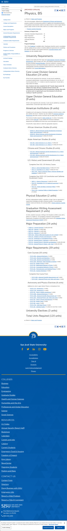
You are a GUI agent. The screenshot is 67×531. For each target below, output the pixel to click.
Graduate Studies (8, 395)
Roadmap (32, 46)
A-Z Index (5, 424)
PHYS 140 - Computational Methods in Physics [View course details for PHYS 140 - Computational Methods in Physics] (41, 267)
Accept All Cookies (48, 527)
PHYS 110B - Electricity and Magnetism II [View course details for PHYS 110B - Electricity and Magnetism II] (40, 259)
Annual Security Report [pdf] (13, 428)
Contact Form (6, 480)
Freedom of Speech (9, 455)
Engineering (6, 391)
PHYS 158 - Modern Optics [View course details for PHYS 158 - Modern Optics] (36, 301)
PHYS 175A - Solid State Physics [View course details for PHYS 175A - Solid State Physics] (38, 305)
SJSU (6, 1)
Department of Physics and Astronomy (52, 21)
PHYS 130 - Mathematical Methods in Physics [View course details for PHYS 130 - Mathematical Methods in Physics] (41, 265)
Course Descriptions (8, 26)
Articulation (6, 61)
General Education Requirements (11, 33)
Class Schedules (7, 64)
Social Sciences (7, 414)
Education (5, 387)
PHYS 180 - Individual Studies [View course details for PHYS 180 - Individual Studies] (37, 307)
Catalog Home (6, 19)
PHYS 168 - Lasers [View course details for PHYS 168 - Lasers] (35, 303)
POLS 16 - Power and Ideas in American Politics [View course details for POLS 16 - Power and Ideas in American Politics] (43, 186)
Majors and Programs (8, 29)
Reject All (59, 527)
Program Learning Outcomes (34, 29)
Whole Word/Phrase (7, 12)
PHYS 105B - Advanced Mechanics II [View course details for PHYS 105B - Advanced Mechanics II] (39, 294)
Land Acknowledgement (33, 368)
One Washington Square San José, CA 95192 (11, 512)
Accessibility (33, 355)
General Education (40, 63)
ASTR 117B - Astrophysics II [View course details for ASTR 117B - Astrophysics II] (37, 290)
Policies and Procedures (9, 47)
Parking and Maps (8, 471)
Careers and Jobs (8, 439)
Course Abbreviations (40, 68)
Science (4, 411)
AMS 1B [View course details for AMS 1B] (49, 118)
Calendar (5, 44)
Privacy (33, 371)
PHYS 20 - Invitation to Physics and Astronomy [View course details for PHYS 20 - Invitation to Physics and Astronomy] (40, 236)
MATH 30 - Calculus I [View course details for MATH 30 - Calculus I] (33, 229)
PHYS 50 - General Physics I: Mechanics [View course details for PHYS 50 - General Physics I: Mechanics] (38, 240)
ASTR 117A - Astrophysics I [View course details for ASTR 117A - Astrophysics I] (37, 288)
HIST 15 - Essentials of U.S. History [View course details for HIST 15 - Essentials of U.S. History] (40, 169)
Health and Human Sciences (12, 399)
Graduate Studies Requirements (11, 40)
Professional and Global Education (15, 407)
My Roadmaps (7, 74)
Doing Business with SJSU (11, 488)
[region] (33, 525)
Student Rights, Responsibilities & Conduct (11, 54)
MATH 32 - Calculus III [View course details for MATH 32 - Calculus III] (34, 233)
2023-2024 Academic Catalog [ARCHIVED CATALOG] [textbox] (46, 6)
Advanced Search (5, 14)
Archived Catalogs (7, 58)
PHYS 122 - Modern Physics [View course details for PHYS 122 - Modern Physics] (37, 263)
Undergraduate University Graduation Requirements (9, 37)
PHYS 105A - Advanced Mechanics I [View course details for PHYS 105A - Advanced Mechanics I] (39, 256)
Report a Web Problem (10, 496)
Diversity (33, 365)
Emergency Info (7, 492)
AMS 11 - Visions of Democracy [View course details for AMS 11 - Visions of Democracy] (39, 181)
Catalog (4, 443)
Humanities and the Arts (11, 403)
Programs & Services (8, 50)
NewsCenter (6, 463)
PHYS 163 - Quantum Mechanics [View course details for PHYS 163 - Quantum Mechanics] (38, 270)
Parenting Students (9, 467)
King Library (6, 459)
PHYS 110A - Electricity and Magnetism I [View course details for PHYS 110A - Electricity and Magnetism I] (40, 258)
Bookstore (5, 432)
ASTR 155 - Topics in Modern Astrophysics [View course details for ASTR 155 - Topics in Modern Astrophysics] (40, 292)
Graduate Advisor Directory (10, 68)
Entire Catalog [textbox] (5, 8)
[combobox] (49, 7)
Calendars (5, 436)
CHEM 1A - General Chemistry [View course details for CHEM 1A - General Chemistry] (36, 227)
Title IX (33, 361)
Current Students (8, 447)
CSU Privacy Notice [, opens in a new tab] (53, 524)
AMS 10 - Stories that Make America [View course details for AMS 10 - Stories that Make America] (41, 167)
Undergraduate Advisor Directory (11, 71)
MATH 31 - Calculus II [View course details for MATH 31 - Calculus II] (33, 231)
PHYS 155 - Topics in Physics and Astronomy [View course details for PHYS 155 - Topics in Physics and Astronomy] (41, 299)
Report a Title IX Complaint (12, 500)
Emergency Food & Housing (12, 451)
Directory (5, 484)
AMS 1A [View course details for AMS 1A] (45, 118)
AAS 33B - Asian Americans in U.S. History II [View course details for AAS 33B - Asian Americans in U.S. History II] (41, 144)
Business (4, 383)
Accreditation (33, 358)
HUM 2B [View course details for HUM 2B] (36, 119)
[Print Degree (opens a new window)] (55, 10)
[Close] (64, 523)
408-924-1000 (8, 516)
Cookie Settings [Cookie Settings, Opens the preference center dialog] (6, 527)
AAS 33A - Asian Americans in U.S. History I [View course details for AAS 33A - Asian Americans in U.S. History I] (41, 142)
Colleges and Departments (10, 23)
